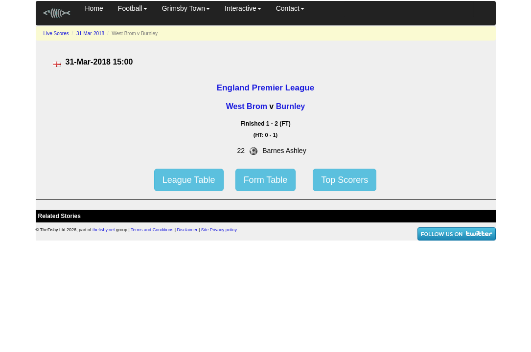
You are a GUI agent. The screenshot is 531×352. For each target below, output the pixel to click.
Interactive (243, 8)
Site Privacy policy (219, 229)
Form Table (266, 180)
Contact (290, 8)
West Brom (246, 106)
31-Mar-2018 (90, 33)
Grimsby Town (186, 8)
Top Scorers (344, 180)
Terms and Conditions (152, 229)
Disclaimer (187, 229)
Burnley (290, 106)
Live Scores (56, 33)
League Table (188, 180)
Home (94, 8)
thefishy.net (103, 229)
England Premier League (265, 87)
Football (132, 8)
